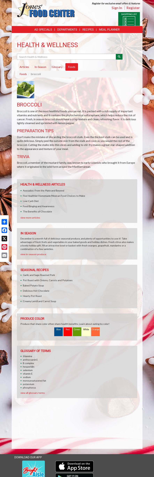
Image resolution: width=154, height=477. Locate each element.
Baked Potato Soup (33, 285)
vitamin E (28, 373)
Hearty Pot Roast (32, 295)
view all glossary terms (32, 392)
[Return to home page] (45, 9)
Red (68, 329)
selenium (28, 370)
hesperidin (28, 366)
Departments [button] (67, 29)
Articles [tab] (24, 66)
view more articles (30, 217)
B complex (28, 363)
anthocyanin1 (30, 359)
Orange (95, 329)
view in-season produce (33, 254)
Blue (58, 329)
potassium (28, 384)
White (86, 329)
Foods (23, 74)
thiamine (27, 356)
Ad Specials (43, 29)
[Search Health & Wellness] (67, 57)
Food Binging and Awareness (38, 206)
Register (133, 8)
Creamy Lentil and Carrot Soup (39, 301)
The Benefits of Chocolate (37, 211)
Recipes (88, 29)
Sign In (117, 8)
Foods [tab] (71, 66)
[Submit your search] (119, 57)
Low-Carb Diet (31, 200)
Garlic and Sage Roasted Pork (39, 274)
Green (77, 329)
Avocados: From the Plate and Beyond (43, 190)
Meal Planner (109, 29)
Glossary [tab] (57, 66)
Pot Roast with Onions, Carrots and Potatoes (48, 280)
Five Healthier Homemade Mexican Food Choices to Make (54, 195)
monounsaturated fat (34, 380)
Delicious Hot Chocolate (36, 290)
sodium (27, 377)
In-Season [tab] (40, 66)
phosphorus (29, 387)
